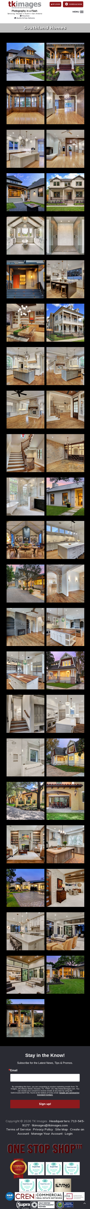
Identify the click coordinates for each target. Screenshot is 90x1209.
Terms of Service (18, 1129)
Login (69, 1133)
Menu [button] (78, 11)
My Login (55, 4)
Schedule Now (73, 4)
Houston (24, 16)
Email (13, 1070)
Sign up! (45, 1104)
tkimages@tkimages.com (50, 1125)
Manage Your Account (47, 1133)
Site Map (61, 1129)
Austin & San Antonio (24, 18)
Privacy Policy (43, 1129)
